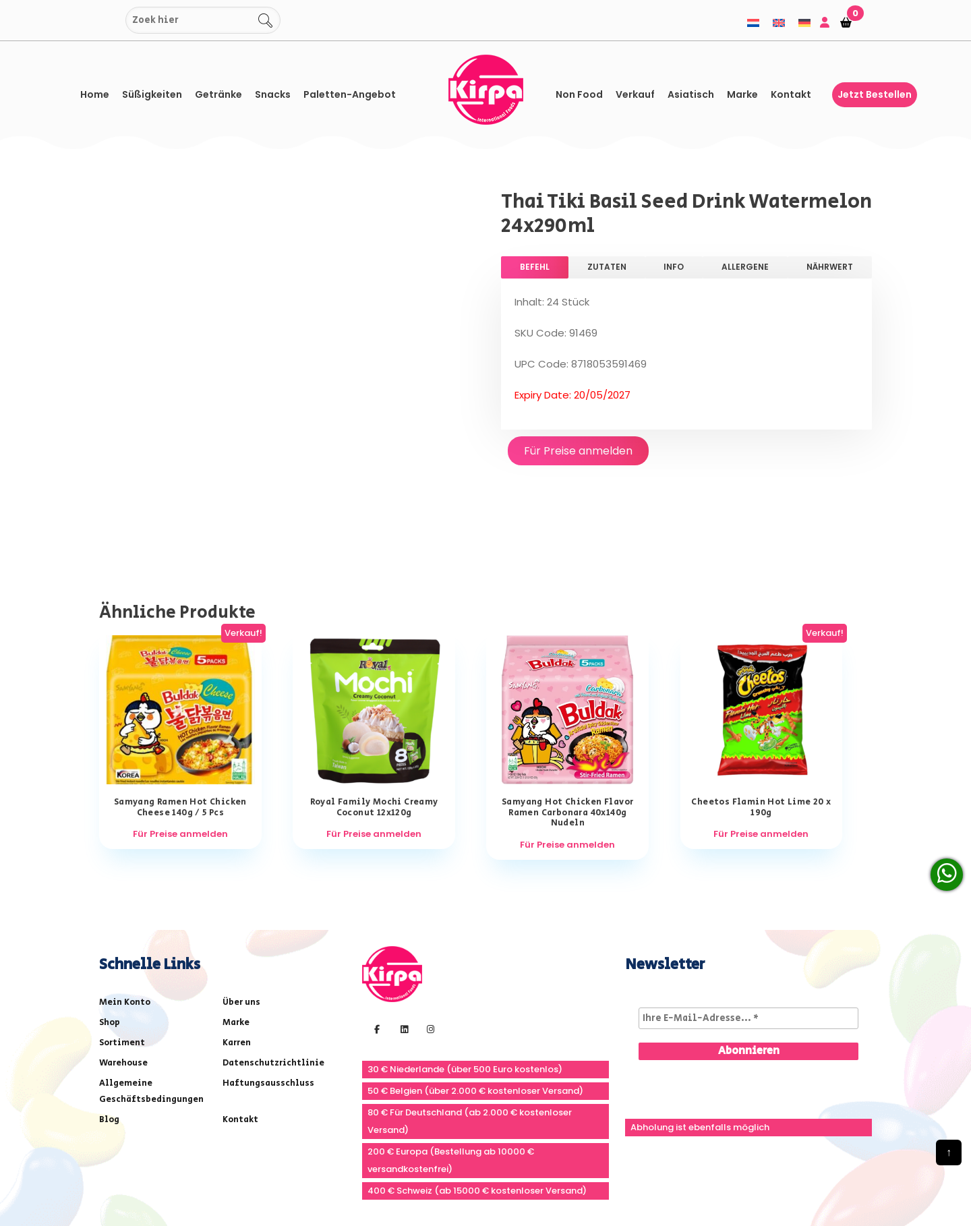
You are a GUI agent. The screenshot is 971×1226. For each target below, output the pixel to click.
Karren (237, 968)
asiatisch (691, 94)
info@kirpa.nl (668, 1157)
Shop (109, 947)
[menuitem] (753, 22)
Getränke (218, 94)
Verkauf (635, 94)
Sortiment (122, 968)
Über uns (241, 927)
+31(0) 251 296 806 (559, 1157)
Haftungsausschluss (268, 1008)
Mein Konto (124, 927)
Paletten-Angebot (349, 94)
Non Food (579, 94)
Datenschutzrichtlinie (273, 988)
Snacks (273, 94)
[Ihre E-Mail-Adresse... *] (748, 943)
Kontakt (791, 94)
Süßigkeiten (152, 94)
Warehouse (123, 988)
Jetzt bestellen (874, 94)
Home (94, 94)
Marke (742, 94)
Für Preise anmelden (578, 451)
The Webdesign (372, 1188)
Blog (109, 1045)
